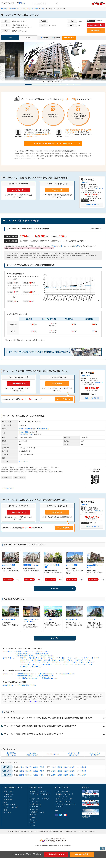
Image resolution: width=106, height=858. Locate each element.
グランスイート (25, 662)
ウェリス (58, 664)
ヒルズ (43, 658)
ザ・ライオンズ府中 (8, 619)
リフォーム (33, 820)
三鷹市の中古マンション (46, 674)
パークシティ (84, 658)
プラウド (23, 658)
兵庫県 (59, 767)
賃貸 (5, 810)
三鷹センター (85, 182)
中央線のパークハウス (23, 653)
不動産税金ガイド (35, 807)
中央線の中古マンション (25, 676)
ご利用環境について (71, 831)
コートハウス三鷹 (71, 565)
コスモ (82, 662)
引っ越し (33, 825)
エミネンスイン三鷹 (8, 565)
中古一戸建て (8, 799)
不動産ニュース (35, 809)
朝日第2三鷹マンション (30, 565)
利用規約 (42, 831)
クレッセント (90, 662)
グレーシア (24, 666)
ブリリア (62, 660)
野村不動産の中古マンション (11, 754)
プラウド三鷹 (91, 619)
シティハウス (95, 658)
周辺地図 (28, 38)
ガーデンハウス (36, 660)
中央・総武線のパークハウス (25, 656)
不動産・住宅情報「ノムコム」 (13, 787)
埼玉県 (35, 767)
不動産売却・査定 (9, 804)
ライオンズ (78, 660)
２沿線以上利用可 (19, 477)
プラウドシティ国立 (72, 619)
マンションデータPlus (9, 762)
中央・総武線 (23, 434)
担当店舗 (77, 246)
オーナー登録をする (63, 399)
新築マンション (8, 685)
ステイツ (51, 658)
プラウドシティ (34, 658)
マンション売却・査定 (11, 807)
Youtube (65, 815)
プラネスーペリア (36, 666)
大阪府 (53, 767)
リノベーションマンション (64, 801)
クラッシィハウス (47, 664)
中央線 (21, 432)
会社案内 (10, 831)
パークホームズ (72, 658)
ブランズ (47, 660)
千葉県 (42, 767)
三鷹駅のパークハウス (42, 653)
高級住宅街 (59, 806)
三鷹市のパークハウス (42, 651)
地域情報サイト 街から (37, 812)
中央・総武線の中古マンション (27, 678)
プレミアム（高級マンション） (32, 754)
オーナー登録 (69, 38)
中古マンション (8, 674)
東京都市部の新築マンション (26, 685)
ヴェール (70, 660)
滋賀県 (72, 767)
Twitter (60, 815)
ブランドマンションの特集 (64, 799)
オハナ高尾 (48, 619)
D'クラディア (56, 662)
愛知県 (84, 767)
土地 (5, 802)
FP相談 (32, 822)
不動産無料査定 (96, 30)
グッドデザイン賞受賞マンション (74, 754)
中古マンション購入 (31, 701)
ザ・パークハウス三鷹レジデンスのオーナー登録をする (53, 143)
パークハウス (23, 461)
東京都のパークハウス (23, 651)
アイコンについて (8, 488)
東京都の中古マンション (25, 674)
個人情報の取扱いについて (55, 831)
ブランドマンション (9, 658)
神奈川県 (28, 767)
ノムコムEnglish (87, 807)
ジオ (71, 664)
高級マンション (71, 804)
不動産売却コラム (35, 804)
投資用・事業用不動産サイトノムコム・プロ (90, 796)
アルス (54, 660)
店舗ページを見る (90, 204)
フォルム (74, 662)
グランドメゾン (25, 664)
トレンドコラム (35, 801)
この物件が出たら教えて (96, 25)
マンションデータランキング (94, 754)
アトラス (36, 664)
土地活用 (33, 817)
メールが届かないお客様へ (87, 831)
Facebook (56, 815)
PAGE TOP (102, 848)
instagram (69, 815)
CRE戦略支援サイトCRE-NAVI (88, 816)
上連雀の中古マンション (67, 674)
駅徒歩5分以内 (6, 477)
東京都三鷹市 (23, 428)
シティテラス (24, 660)
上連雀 (30, 428)
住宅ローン (7, 812)
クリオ (90, 664)
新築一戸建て (8, 796)
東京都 (21, 767)
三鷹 (26, 432)
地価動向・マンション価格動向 (39, 799)
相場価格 (45, 38)
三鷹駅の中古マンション (46, 676)
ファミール (36, 662)
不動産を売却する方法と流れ (39, 791)
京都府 (66, 767)
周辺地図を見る (43, 428)
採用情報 (17, 831)
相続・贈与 (33, 814)
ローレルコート (80, 664)
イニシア (66, 662)
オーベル (88, 660)
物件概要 (56, 38)
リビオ (65, 664)
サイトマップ (33, 831)
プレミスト (46, 662)
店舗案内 (25, 831)
